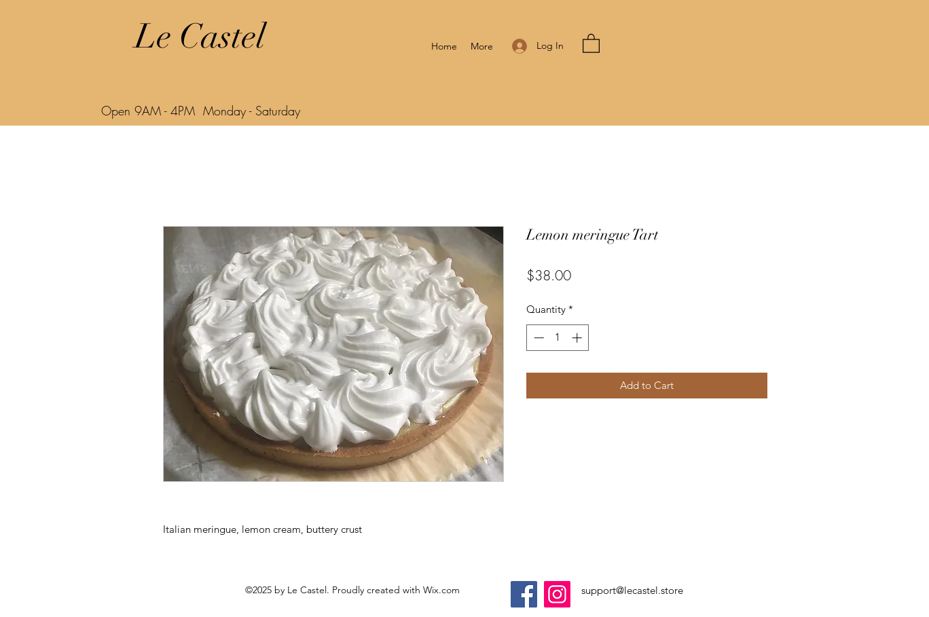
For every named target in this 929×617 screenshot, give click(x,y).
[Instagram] (557, 594)
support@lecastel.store (632, 590)
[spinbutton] (558, 337)
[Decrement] (537, 337)
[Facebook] (524, 594)
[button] (591, 43)
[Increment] (578, 337)
